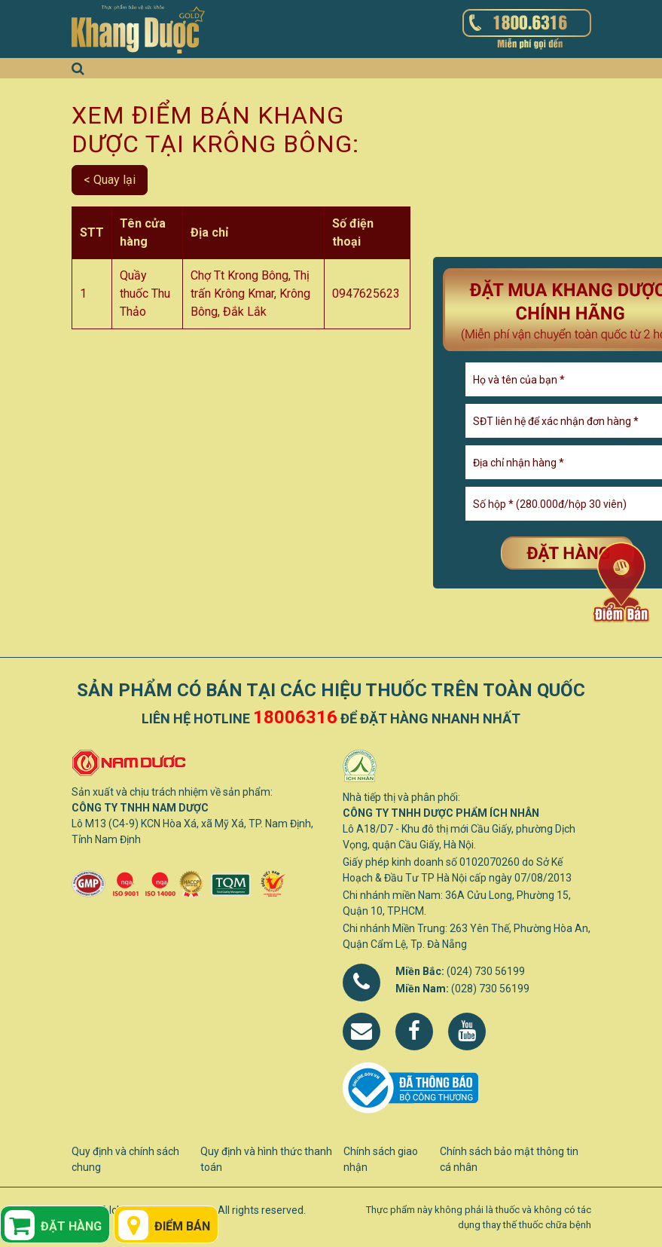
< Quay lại (110, 180)
